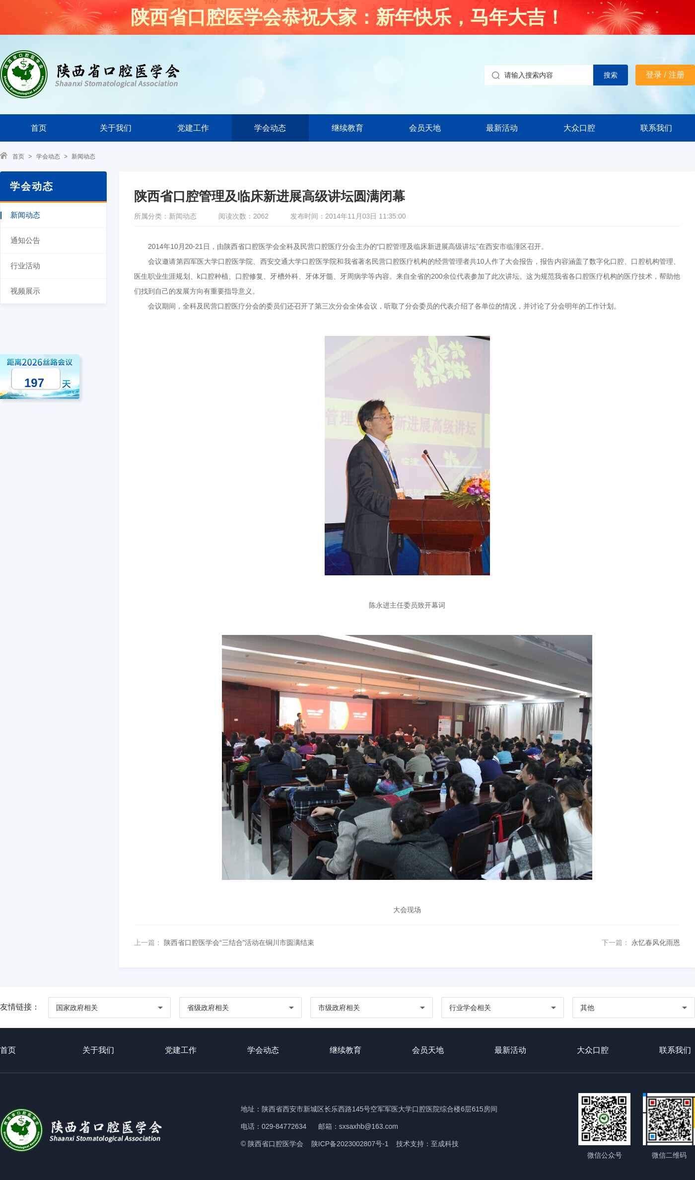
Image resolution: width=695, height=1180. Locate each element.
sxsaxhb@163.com (368, 1126)
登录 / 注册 (665, 75)
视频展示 (25, 291)
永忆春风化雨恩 (654, 942)
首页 (39, 128)
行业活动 (25, 265)
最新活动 (502, 128)
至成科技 (445, 1144)
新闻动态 (83, 156)
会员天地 (425, 128)
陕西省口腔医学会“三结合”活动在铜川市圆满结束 (238, 942)
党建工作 (193, 128)
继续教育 (347, 128)
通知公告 (25, 240)
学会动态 (270, 128)
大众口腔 (579, 128)
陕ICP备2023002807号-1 (350, 1144)
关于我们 (116, 128)
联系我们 (656, 128)
